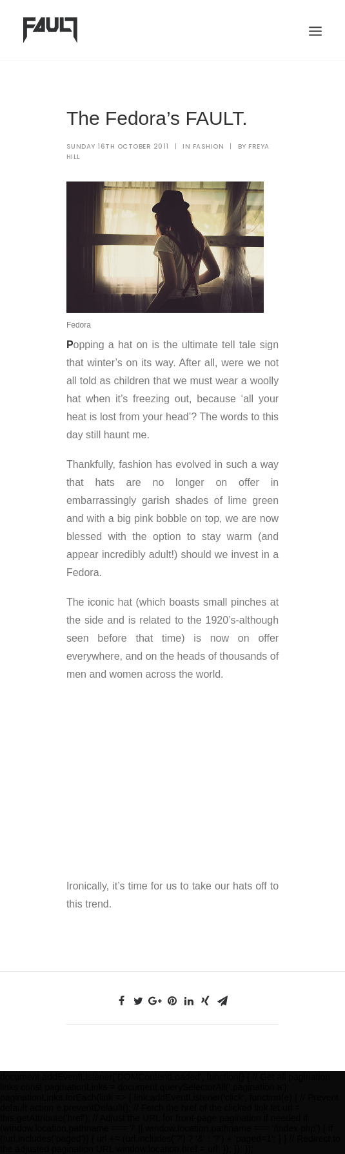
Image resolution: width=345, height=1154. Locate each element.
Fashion (208, 146)
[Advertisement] (172, 777)
